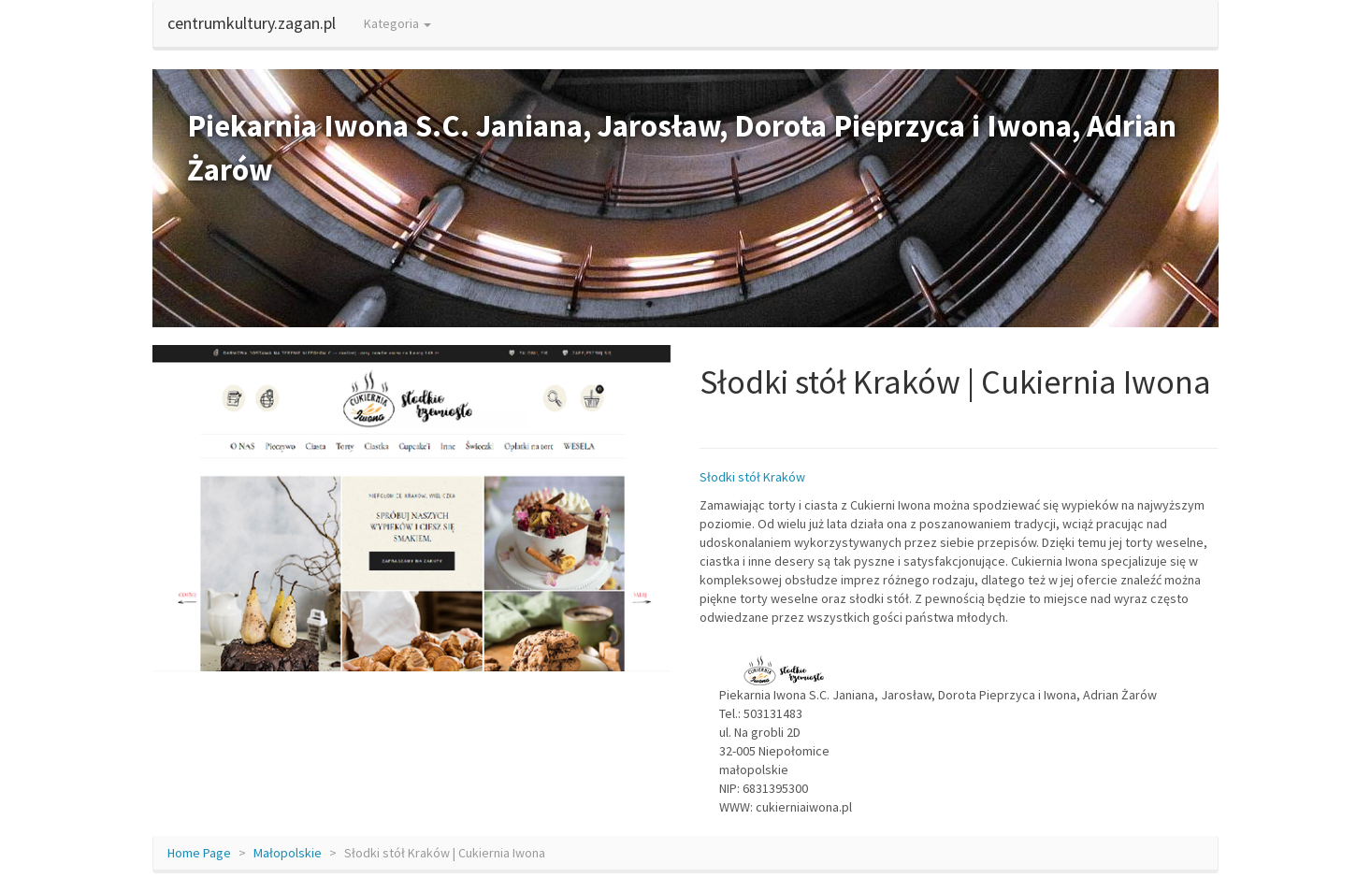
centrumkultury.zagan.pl (251, 23)
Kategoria (397, 23)
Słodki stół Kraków (752, 476)
